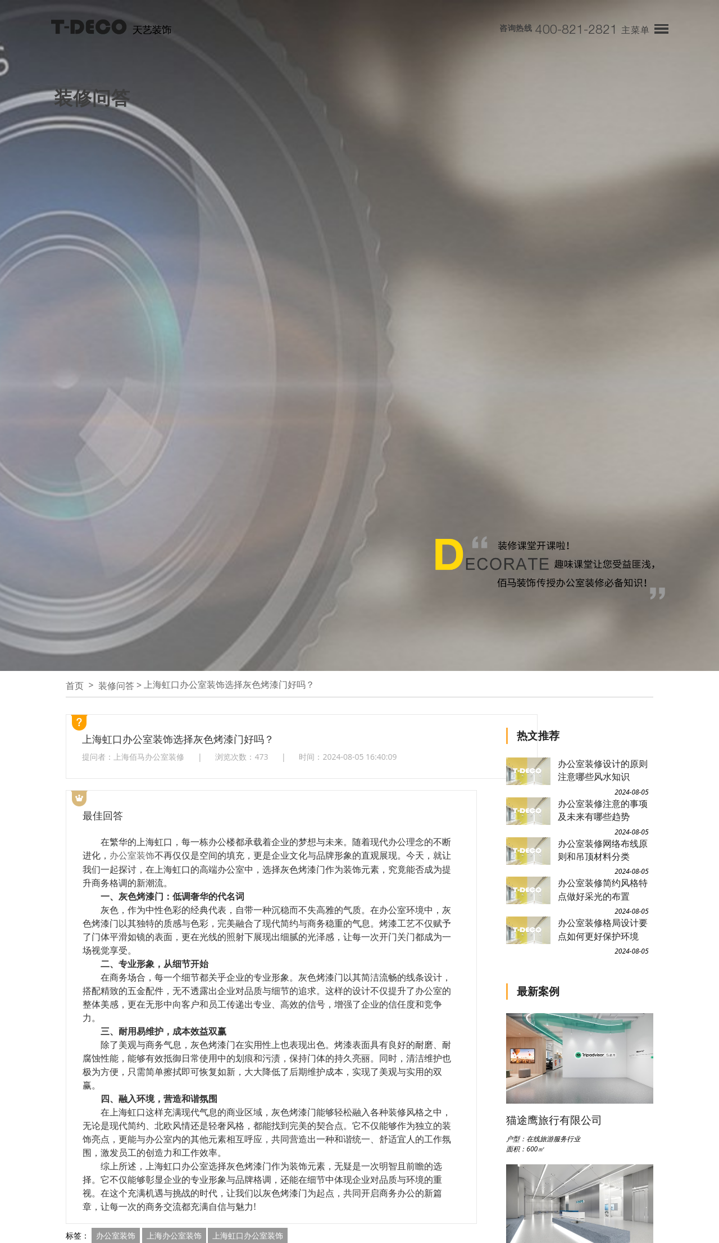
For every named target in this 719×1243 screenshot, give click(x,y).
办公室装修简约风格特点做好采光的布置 (603, 889)
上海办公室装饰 (174, 1235)
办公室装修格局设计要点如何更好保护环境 (603, 929)
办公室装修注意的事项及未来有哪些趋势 (603, 810)
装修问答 (116, 685)
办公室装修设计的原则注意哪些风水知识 (603, 770)
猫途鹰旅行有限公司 (554, 1120)
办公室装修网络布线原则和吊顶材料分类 (603, 850)
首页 (75, 685)
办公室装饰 (132, 855)
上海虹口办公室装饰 (247, 1235)
